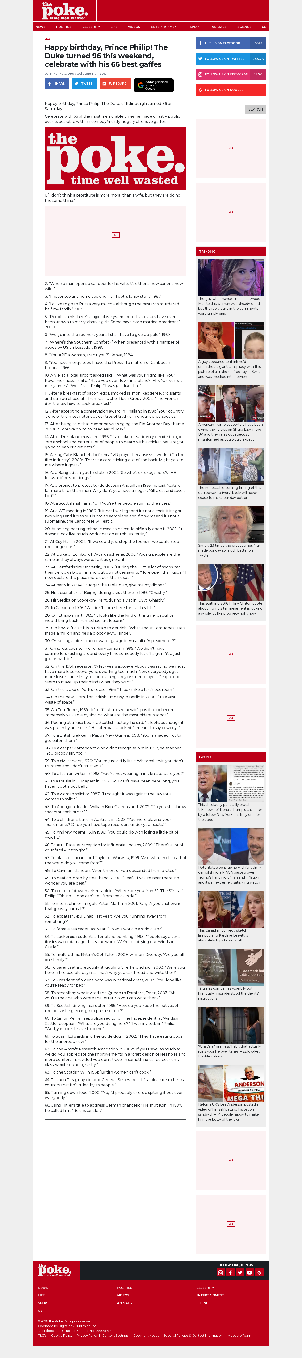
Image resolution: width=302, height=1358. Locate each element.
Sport (195, 27)
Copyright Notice (146, 1335)
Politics (63, 27)
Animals (219, 27)
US (264, 27)
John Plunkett (55, 73)
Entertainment (165, 27)
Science (244, 27)
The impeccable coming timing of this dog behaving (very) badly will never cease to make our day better (229, 493)
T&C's (42, 1335)
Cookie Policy (61, 1335)
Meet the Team (239, 1335)
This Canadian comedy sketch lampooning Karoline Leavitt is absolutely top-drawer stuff (223, 935)
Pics (47, 38)
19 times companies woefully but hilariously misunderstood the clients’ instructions (228, 993)
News (41, 27)
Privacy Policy (87, 1335)
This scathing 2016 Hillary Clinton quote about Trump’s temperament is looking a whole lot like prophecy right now (230, 608)
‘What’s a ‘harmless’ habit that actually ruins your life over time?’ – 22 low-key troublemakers (229, 1051)
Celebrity (91, 27)
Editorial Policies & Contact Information (193, 1335)
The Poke (64, 10)
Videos (134, 27)
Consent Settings (115, 1335)
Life (114, 27)
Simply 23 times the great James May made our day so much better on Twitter (229, 550)
